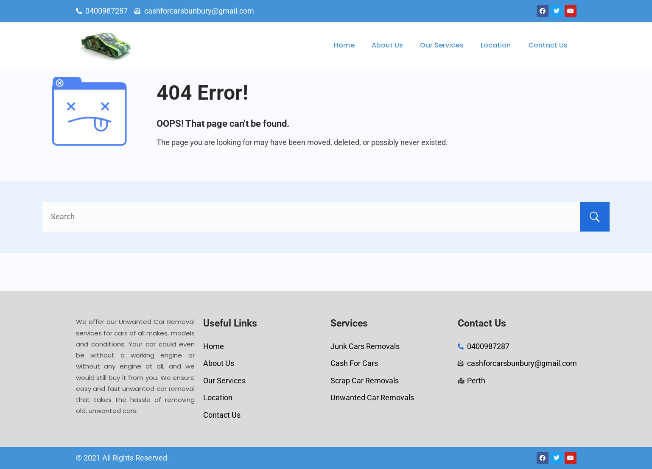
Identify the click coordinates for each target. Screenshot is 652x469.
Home (344, 45)
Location (496, 45)
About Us (387, 45)
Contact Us (548, 45)
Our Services (441, 45)
